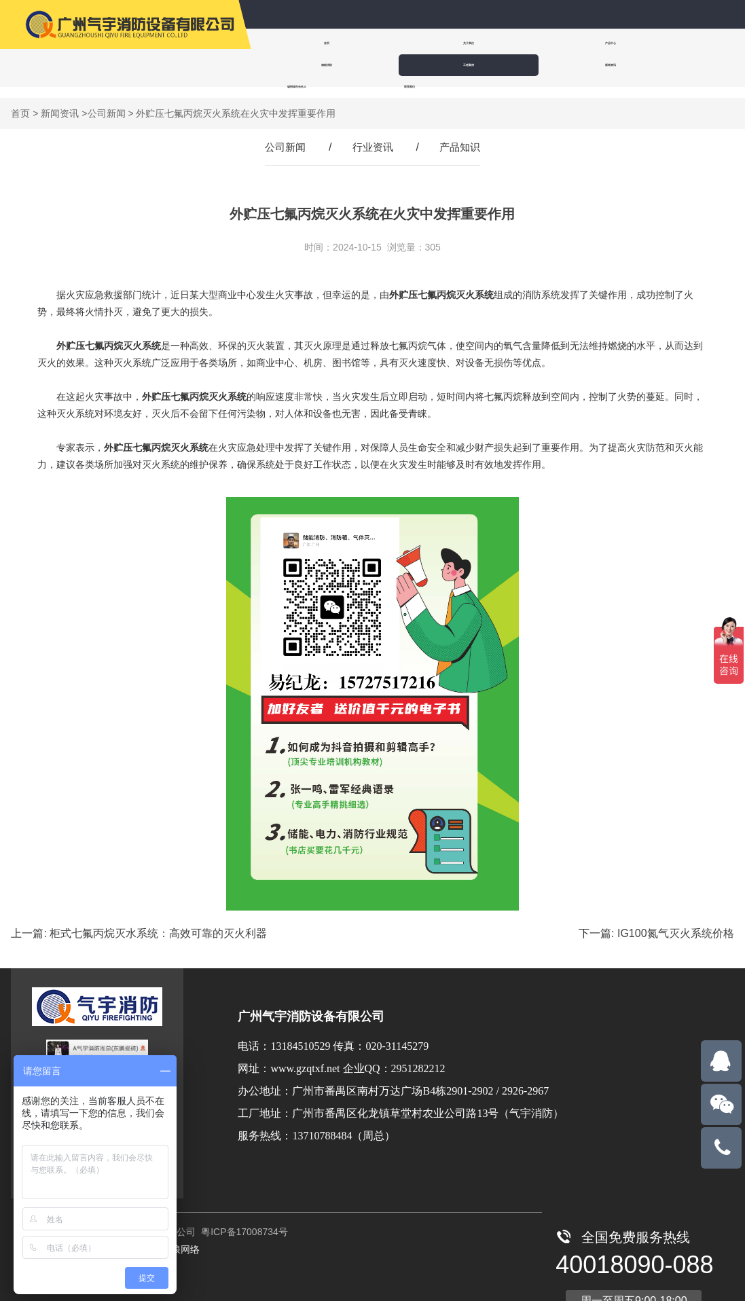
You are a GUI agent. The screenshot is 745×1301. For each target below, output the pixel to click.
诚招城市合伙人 (380, 65)
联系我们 (465, 65)
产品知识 (462, 136)
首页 (294, 43)
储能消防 (542, 43)
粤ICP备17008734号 (243, 1220)
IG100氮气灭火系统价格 (675, 922)
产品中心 (459, 43)
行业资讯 (373, 136)
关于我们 (377, 43)
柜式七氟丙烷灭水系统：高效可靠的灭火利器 (158, 922)
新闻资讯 (294, 65)
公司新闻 (107, 102)
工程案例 (625, 43)
